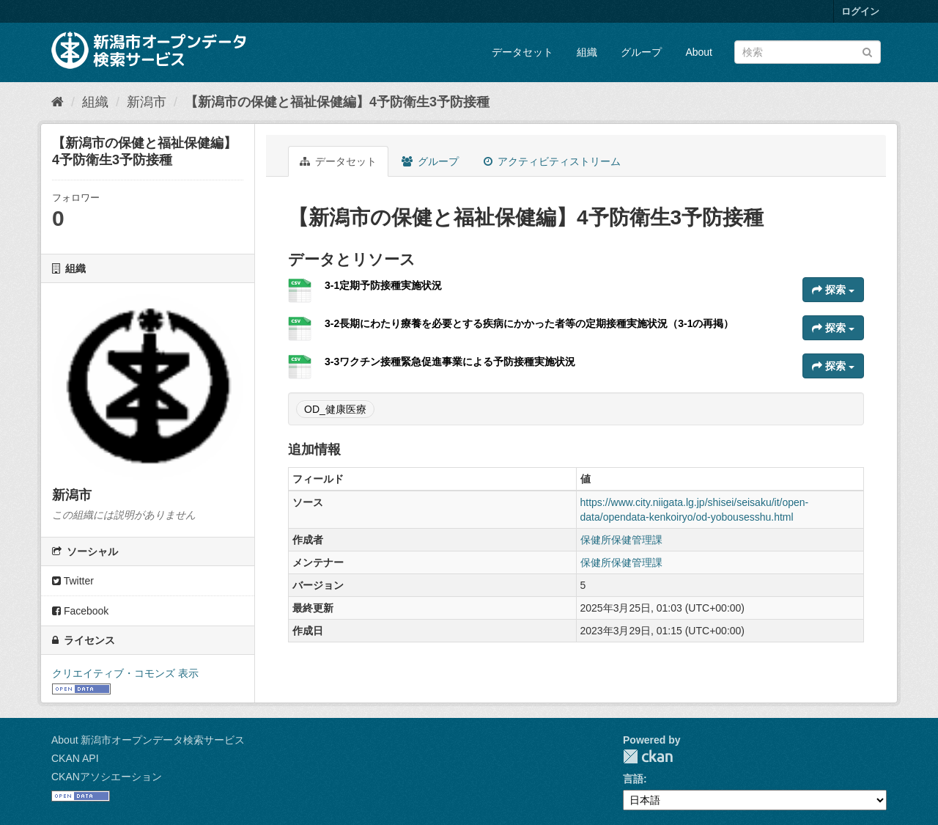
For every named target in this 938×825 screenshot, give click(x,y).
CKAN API (75, 758)
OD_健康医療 (335, 409)
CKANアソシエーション (106, 776)
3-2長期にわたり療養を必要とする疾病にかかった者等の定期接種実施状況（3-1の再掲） (529, 323)
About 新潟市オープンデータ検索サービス (148, 740)
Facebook (80, 611)
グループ (641, 52)
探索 (833, 290)
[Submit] (867, 51)
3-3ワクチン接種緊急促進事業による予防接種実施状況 (450, 361)
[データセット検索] (807, 52)
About (698, 52)
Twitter (73, 581)
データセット (522, 52)
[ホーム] (57, 102)
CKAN (648, 756)
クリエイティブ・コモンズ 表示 (125, 673)
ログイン (860, 11)
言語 (633, 779)
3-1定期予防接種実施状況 (383, 285)
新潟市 (146, 102)
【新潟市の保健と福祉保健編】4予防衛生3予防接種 (337, 102)
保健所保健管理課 (621, 540)
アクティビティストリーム (552, 161)
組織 (587, 52)
